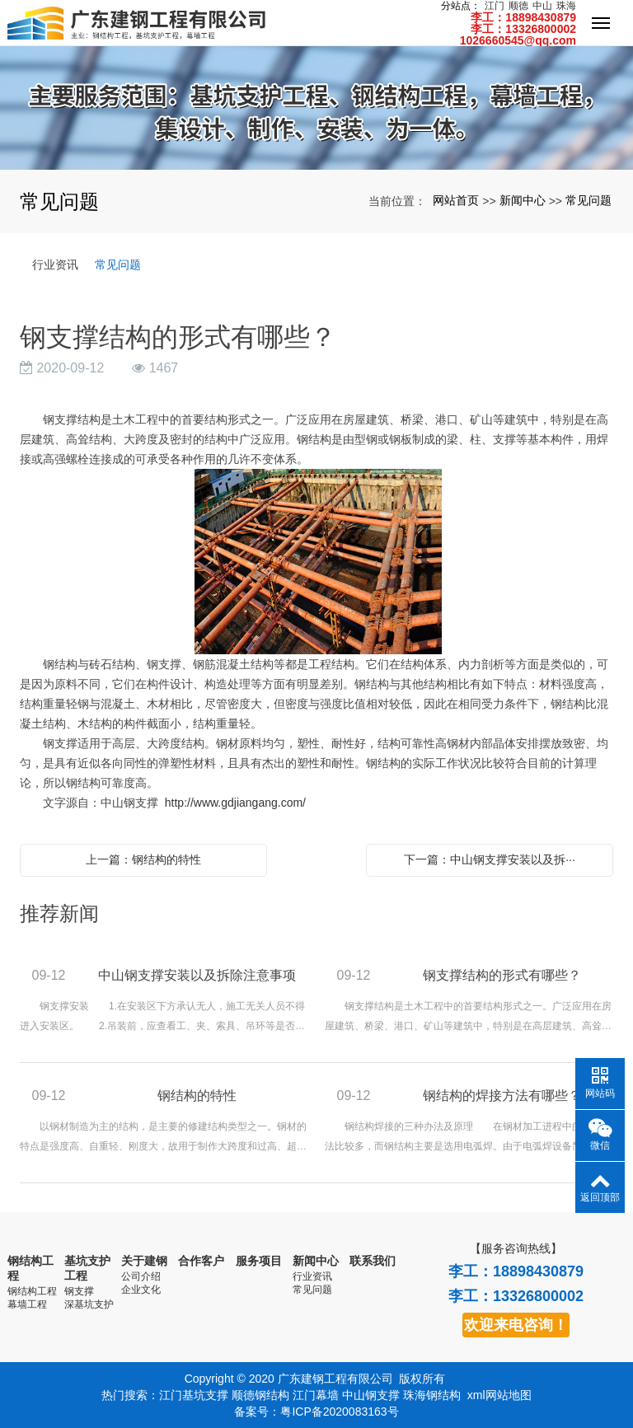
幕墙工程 (27, 1301)
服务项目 (259, 1260)
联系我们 (372, 1260)
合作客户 (201, 1260)
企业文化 (141, 1288)
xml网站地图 (499, 1395)
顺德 (518, 6)
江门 (494, 6)
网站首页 (456, 200)
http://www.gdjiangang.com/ (235, 802)
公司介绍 (141, 1275)
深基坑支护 (89, 1301)
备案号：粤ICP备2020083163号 (316, 1411)
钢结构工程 (30, 1267)
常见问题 (588, 200)
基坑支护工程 (87, 1267)
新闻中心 (522, 200)
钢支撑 (79, 1288)
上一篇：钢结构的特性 (143, 859)
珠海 (566, 6)
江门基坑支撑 (193, 1395)
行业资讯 (55, 264)
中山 (542, 6)
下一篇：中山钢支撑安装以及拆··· (489, 859)
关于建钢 (144, 1260)
